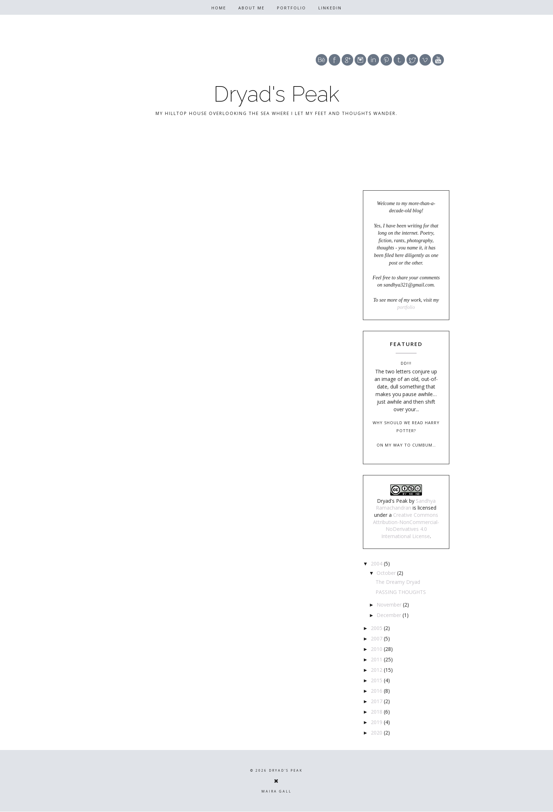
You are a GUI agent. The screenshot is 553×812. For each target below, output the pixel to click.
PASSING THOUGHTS (401, 592)
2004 (377, 563)
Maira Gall (276, 791)
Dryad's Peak (276, 94)
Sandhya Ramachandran (406, 504)
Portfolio (291, 7)
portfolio (406, 307)
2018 (377, 711)
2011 (377, 659)
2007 (377, 638)
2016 (377, 690)
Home (218, 7)
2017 (377, 701)
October (387, 572)
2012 (377, 669)
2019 (377, 722)
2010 (377, 648)
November (390, 604)
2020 (377, 732)
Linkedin (330, 7)
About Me (251, 7)
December (390, 615)
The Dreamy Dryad (398, 581)
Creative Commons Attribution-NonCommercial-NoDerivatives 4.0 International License (406, 525)
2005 (377, 628)
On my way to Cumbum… (406, 445)
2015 (377, 680)
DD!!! (406, 363)
